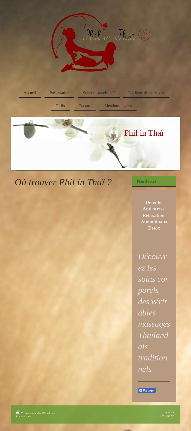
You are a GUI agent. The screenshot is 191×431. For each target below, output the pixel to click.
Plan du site (49, 413)
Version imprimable (29, 413)
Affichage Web (167, 415)
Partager (146, 390)
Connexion (169, 412)
